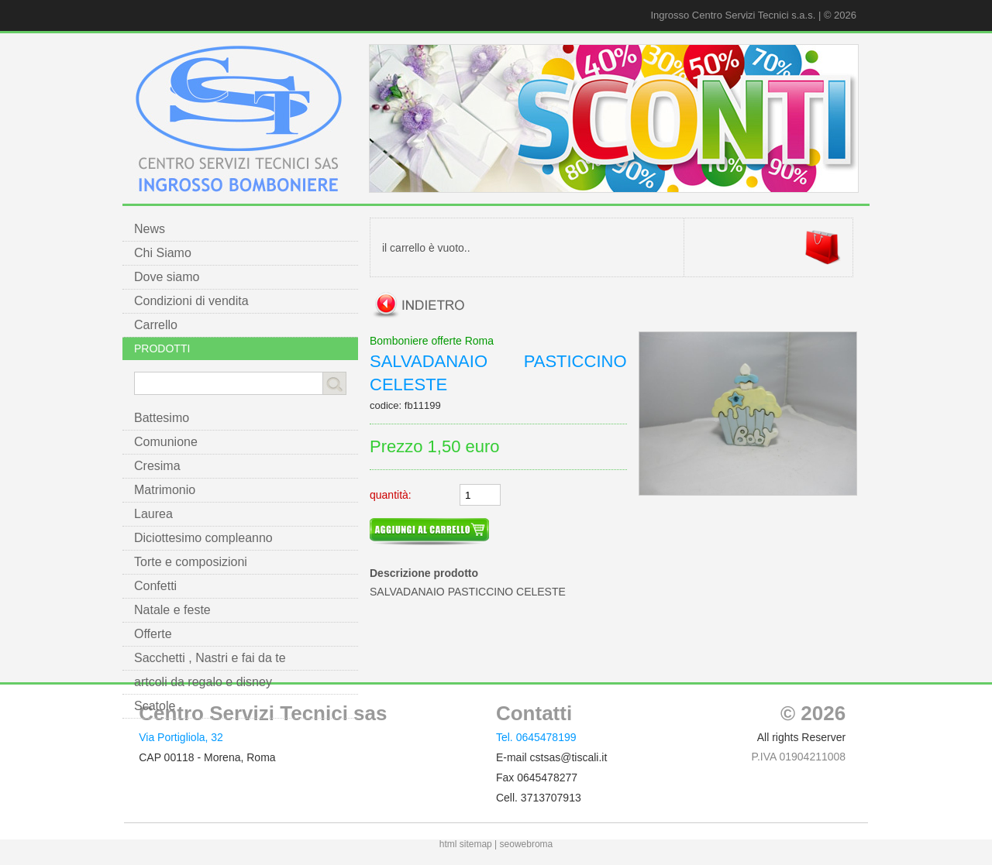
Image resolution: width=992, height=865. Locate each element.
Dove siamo (166, 276)
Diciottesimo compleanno (203, 537)
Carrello (155, 324)
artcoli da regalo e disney (203, 681)
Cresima (157, 465)
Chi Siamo (162, 252)
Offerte (153, 633)
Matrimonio (164, 489)
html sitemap (465, 844)
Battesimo (161, 417)
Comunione (166, 441)
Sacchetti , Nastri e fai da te (210, 657)
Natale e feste (172, 609)
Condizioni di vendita (191, 300)
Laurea (153, 513)
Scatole (154, 705)
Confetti (155, 585)
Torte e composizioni (190, 561)
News (149, 228)
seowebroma (526, 844)
